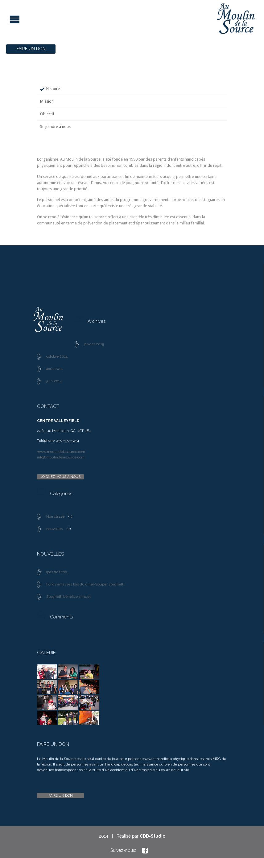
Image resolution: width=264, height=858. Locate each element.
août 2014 (54, 369)
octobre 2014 (57, 356)
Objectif (47, 114)
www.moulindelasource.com (61, 452)
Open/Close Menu (5, 18)
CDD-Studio (152, 836)
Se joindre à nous (55, 126)
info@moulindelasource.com (61, 457)
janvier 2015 (94, 344)
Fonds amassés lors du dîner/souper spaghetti (85, 584)
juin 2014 (54, 381)
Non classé (55, 516)
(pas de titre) (56, 572)
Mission (47, 101)
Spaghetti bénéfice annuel (68, 596)
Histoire (53, 88)
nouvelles (54, 529)
